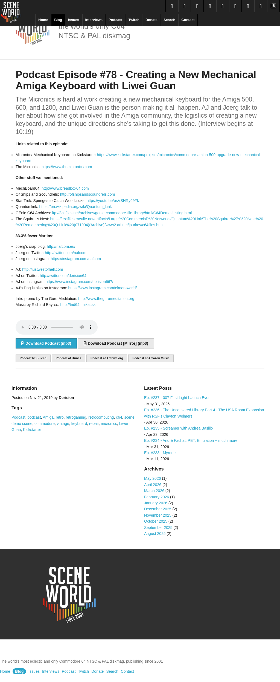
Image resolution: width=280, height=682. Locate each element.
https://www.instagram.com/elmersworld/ (102, 288)
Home (43, 20)
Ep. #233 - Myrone (160, 453)
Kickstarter (32, 429)
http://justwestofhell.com (42, 269)
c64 (119, 417)
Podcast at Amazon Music (150, 358)
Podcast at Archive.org (107, 358)
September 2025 (158, 527)
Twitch (134, 20)
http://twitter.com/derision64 (63, 275)
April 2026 (152, 485)
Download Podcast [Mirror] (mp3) (116, 343)
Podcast (115, 20)
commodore (44, 423)
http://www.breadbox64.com (65, 188)
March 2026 (154, 491)
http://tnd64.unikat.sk (77, 304)
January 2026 (155, 503)
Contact (187, 20)
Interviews (94, 20)
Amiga (48, 417)
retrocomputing (101, 417)
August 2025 (155, 533)
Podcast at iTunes (68, 358)
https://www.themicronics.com (67, 167)
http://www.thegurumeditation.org (106, 298)
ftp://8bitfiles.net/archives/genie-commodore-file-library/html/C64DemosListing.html (122, 213)
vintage (63, 423)
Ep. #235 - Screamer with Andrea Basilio (178, 428)
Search (169, 20)
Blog (58, 20)
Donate (151, 20)
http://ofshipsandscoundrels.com (87, 194)
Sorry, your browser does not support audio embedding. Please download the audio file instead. (57, 327)
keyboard (79, 423)
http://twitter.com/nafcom (65, 253)
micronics (109, 423)
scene (129, 417)
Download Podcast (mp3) (46, 343)
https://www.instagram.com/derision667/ (79, 281)
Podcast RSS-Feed (33, 358)
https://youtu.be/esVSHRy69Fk (113, 200)
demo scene (21, 423)
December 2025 (157, 509)
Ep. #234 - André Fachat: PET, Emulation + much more (190, 440)
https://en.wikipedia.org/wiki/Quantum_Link (75, 206)
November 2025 (157, 515)
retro (60, 417)
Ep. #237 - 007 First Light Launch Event (178, 397)
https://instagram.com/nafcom (76, 259)
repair (94, 423)
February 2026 (156, 497)
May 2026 (152, 478)
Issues (73, 20)
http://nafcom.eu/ (61, 246)
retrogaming (76, 417)
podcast (34, 417)
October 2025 (155, 521)
